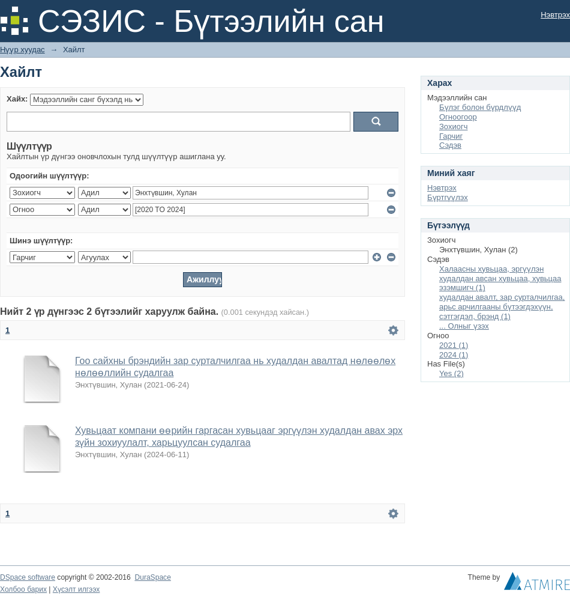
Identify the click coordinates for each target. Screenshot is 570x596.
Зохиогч (453, 126)
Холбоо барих (23, 589)
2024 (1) (453, 354)
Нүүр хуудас (22, 49)
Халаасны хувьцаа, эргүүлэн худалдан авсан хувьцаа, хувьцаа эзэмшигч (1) (500, 278)
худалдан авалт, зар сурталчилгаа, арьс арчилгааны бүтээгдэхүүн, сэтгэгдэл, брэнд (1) (502, 307)
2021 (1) (453, 345)
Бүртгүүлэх (447, 197)
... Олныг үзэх (464, 325)
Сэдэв (450, 145)
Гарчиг (451, 136)
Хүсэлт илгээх (76, 589)
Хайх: (17, 98)
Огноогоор (458, 116)
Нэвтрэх (555, 14)
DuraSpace (152, 577)
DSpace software (27, 577)
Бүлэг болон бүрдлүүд (480, 107)
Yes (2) (451, 373)
